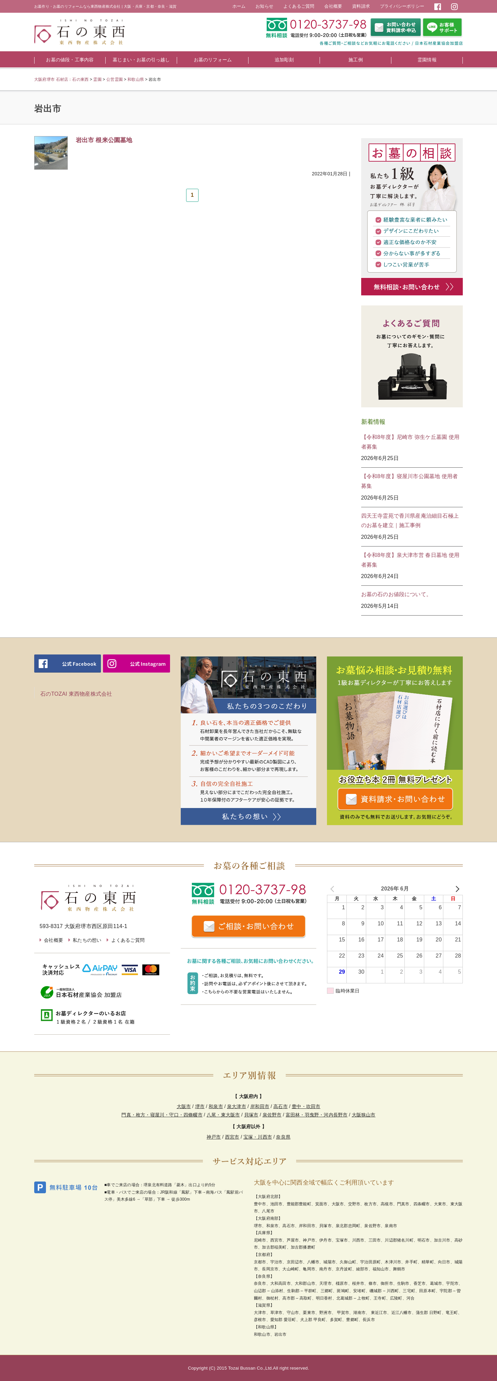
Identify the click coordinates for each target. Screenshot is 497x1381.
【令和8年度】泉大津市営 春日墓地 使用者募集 (410, 560)
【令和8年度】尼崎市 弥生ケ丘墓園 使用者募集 (410, 442)
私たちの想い (87, 940)
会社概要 (333, 6)
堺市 (200, 1106)
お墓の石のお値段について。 (396, 594)
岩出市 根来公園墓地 (104, 140)
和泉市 (216, 1106)
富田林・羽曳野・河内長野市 (317, 1114)
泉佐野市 (272, 1114)
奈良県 (283, 1137)
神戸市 (214, 1137)
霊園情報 (427, 59)
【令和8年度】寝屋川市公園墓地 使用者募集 (409, 481)
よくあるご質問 (298, 6)
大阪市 (184, 1106)
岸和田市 (259, 1106)
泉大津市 (236, 1106)
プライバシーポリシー (402, 6)
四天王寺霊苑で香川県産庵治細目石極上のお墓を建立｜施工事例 (410, 520)
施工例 (355, 59)
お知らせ (264, 6)
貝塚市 (251, 1114)
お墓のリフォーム (213, 59)
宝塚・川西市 (257, 1137)
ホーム (239, 6)
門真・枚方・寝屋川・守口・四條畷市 (161, 1114)
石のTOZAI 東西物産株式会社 (76, 694)
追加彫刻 (284, 59)
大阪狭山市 (364, 1114)
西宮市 (232, 1137)
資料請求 (361, 6)
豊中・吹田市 (306, 1106)
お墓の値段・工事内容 (70, 59)
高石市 (280, 1106)
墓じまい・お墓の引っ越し (141, 59)
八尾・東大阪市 (223, 1114)
